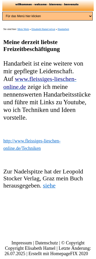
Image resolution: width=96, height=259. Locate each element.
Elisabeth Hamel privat (43, 29)
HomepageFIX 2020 (69, 253)
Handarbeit (63, 29)
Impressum (22, 242)
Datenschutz (46, 242)
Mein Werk (23, 29)
